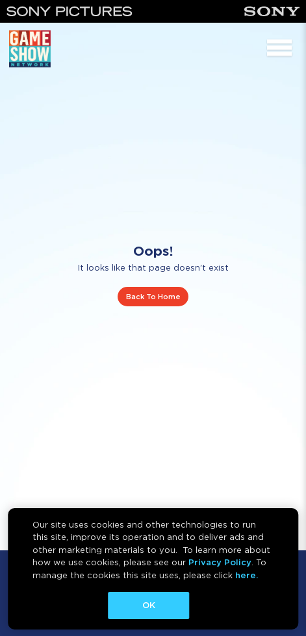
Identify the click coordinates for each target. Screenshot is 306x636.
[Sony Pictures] (69, 11)
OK (148, 605)
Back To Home (153, 296)
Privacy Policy (219, 562)
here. (246, 575)
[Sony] (272, 11)
